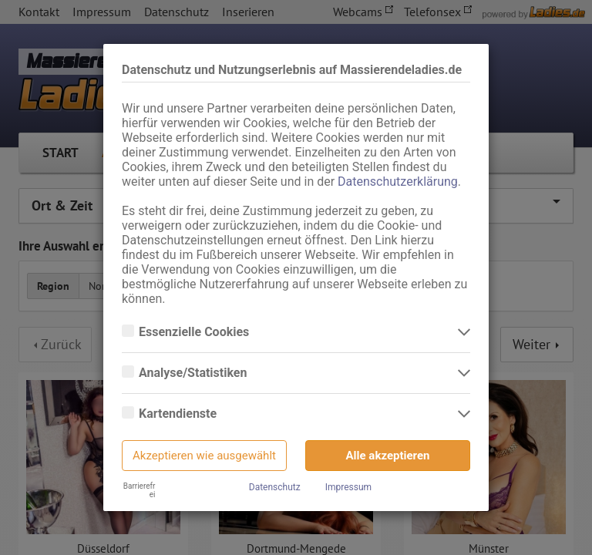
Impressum (348, 487)
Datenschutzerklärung (398, 181)
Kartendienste (179, 414)
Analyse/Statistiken (194, 373)
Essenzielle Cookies (195, 332)
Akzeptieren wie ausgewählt (204, 455)
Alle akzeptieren (388, 455)
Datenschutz (275, 487)
